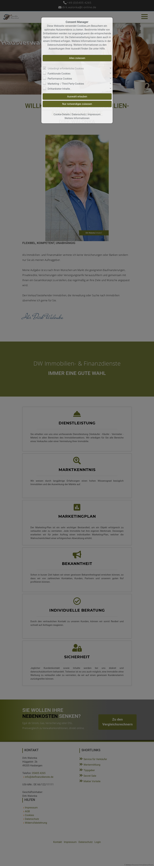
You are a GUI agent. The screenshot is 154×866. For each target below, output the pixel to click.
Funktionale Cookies (59, 73)
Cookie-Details (62, 114)
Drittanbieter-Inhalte (59, 88)
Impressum (94, 114)
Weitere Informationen (77, 118)
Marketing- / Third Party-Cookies (66, 83)
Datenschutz (79, 114)
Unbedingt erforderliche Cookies (66, 68)
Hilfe (102, 48)
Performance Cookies (60, 78)
